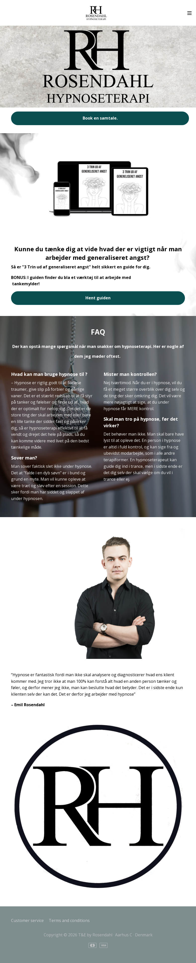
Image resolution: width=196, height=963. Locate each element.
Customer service (27, 920)
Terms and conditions (69, 920)
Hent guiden (98, 298)
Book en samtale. (100, 118)
